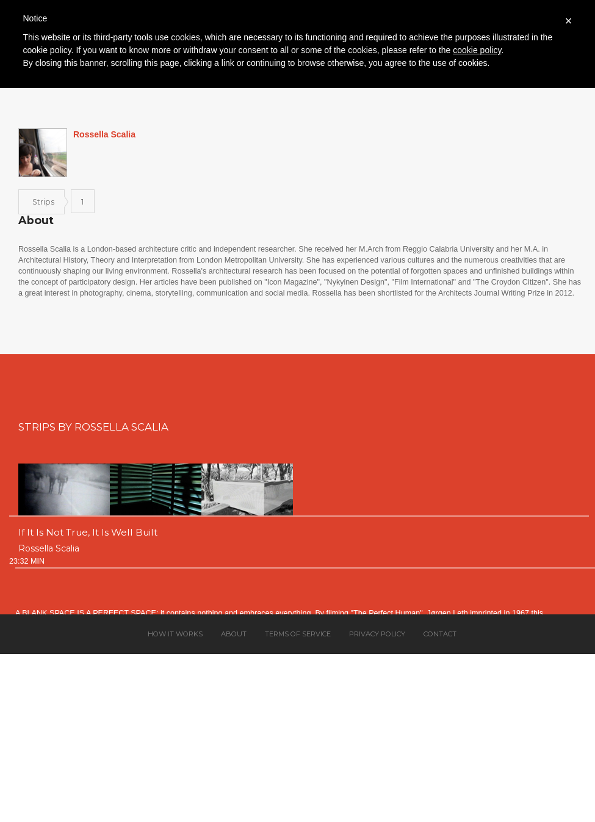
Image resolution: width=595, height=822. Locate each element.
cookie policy (477, 50)
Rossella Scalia (48, 548)
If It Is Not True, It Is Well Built (87, 532)
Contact (440, 634)
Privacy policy (377, 634)
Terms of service (298, 634)
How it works (175, 634)
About (234, 634)
